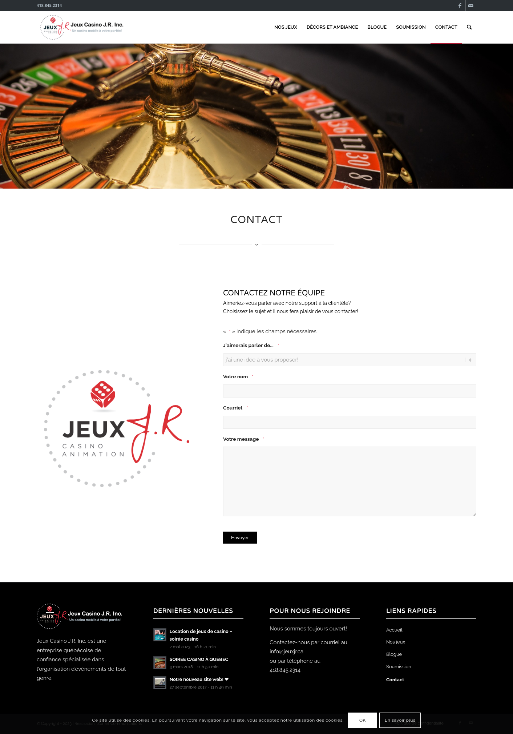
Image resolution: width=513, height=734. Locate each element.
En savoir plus (400, 720)
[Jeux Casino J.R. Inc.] (83, 27)
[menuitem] (286, 27)
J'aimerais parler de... (251, 345)
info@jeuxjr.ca (286, 651)
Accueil (394, 630)
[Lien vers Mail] (470, 5)
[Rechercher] (469, 27)
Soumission (398, 666)
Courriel (235, 408)
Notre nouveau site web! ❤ (199, 679)
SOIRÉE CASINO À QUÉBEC (199, 659)
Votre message (243, 439)
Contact (395, 679)
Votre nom (238, 377)
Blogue (394, 654)
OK (362, 720)
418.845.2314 (285, 670)
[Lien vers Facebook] (460, 5)
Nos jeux (395, 642)
